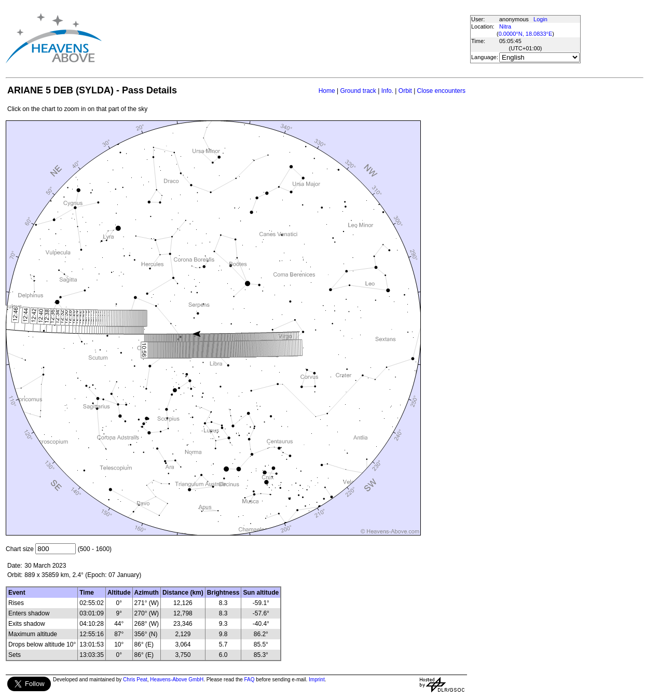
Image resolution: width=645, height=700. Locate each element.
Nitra (505, 26)
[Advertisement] (289, 38)
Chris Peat (135, 679)
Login (540, 19)
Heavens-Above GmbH (176, 679)
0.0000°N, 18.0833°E (526, 34)
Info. (387, 90)
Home (327, 90)
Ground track (358, 90)
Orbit (405, 90)
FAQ (249, 679)
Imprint (317, 679)
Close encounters (441, 90)
